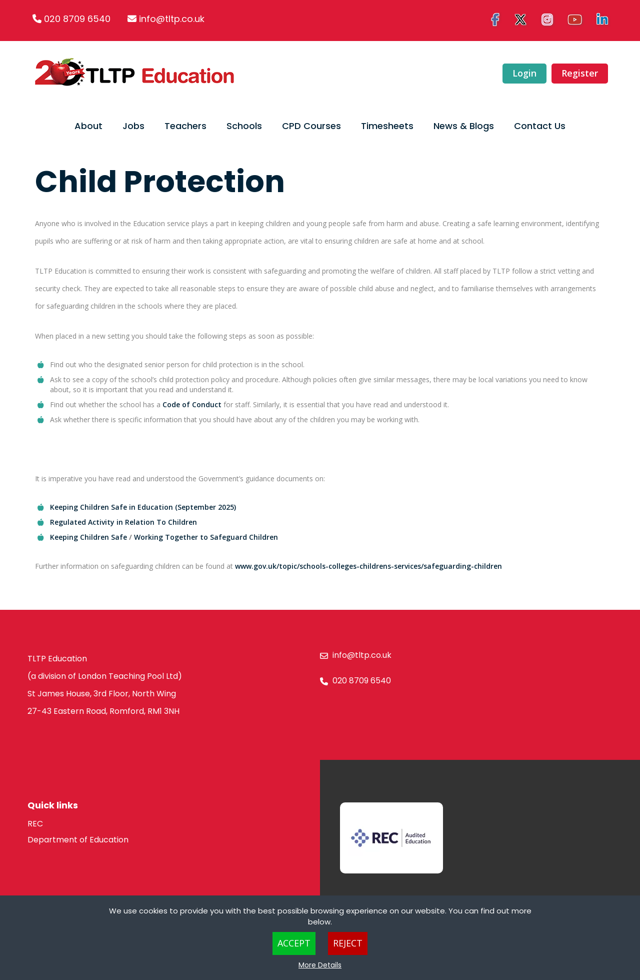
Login (524, 73)
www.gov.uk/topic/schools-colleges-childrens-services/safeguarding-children (368, 566)
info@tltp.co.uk (171, 19)
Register (579, 73)
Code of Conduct (192, 404)
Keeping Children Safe (89, 537)
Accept (294, 943)
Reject (347, 943)
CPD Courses (311, 126)
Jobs (133, 126)
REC (35, 823)
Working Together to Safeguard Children (206, 537)
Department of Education (78, 839)
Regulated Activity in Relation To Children (123, 522)
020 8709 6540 (77, 19)
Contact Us (540, 126)
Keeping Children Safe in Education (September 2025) (143, 507)
